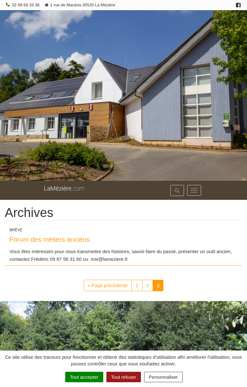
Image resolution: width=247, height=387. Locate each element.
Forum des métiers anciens (50, 239)
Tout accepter (84, 377)
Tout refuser (123, 377)
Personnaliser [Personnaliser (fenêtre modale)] (163, 377)
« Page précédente (108, 285)
